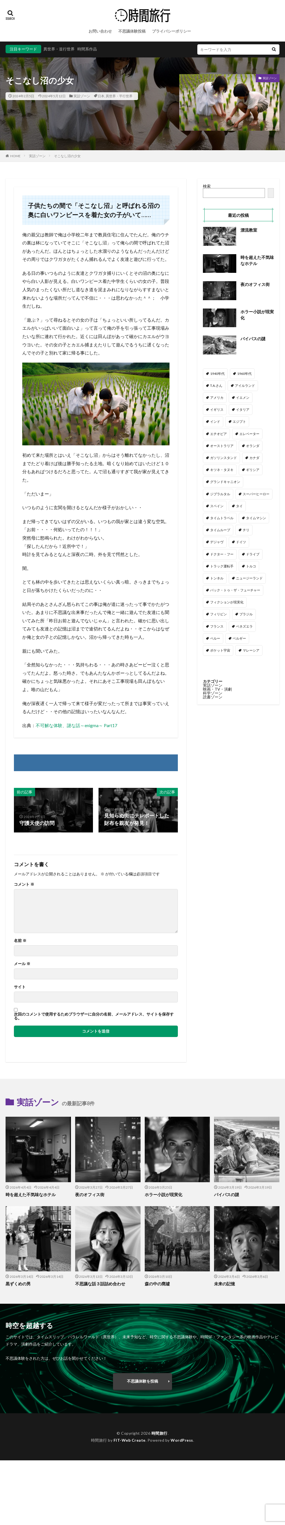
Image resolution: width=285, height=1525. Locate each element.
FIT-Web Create (130, 1440)
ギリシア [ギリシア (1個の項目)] (252, 470)
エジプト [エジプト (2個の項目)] (239, 421)
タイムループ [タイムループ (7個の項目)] (220, 530)
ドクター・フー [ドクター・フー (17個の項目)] (222, 554)
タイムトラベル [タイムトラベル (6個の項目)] (222, 518)
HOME (15, 156)
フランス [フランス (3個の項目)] (216, 626)
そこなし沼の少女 (67, 156)
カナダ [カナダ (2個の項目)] (254, 458)
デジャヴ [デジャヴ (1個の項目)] (216, 542)
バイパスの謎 (253, 338)
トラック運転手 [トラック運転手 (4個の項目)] (222, 566)
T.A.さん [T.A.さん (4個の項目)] (216, 385)
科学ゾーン (212, 693)
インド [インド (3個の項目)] (215, 421)
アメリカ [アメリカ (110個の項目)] (216, 397)
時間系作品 (87, 49)
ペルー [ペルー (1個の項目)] (215, 638)
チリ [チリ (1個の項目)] (246, 530)
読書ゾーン (212, 696)
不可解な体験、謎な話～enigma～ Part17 (76, 725)
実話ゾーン (81, 96)
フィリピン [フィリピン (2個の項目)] (218, 614)
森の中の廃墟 (157, 1283)
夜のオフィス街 (255, 284)
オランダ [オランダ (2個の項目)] (252, 446)
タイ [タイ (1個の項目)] (239, 506)
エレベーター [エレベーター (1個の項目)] (249, 434)
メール (22, 964)
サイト (20, 987)
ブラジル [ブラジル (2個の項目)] (246, 614)
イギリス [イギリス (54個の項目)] (216, 409)
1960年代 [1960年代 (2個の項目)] (244, 373)
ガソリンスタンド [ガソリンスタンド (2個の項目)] (223, 458)
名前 (20, 941)
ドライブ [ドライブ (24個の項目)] (252, 554)
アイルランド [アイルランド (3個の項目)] (245, 385)
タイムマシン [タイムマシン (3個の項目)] (256, 518)
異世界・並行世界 (59, 49)
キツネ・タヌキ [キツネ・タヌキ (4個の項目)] (222, 470)
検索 (207, 186)
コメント (24, 884)
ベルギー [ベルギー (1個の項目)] (239, 638)
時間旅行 (159, 1433)
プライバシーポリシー (171, 31)
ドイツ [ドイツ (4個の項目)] (241, 542)
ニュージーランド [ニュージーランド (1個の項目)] (249, 578)
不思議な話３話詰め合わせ (100, 1283)
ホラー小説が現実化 (257, 314)
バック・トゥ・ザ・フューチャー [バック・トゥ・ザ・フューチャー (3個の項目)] (235, 590)
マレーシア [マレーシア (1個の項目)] (251, 650)
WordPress (182, 1440)
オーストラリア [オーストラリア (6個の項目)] (222, 446)
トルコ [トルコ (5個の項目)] (251, 566)
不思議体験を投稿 (142, 1381)
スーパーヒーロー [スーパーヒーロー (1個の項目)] (256, 494)
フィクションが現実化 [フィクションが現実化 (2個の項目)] (227, 602)
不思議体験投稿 (132, 31)
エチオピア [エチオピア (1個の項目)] (218, 434)
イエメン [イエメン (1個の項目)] (242, 397)
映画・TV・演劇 (217, 689)
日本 (101, 96)
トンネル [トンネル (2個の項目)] (216, 578)
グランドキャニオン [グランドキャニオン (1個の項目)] (225, 482)
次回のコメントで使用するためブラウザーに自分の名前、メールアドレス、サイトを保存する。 (94, 1016)
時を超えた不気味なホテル (257, 260)
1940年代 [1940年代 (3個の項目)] (217, 373)
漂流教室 (248, 229)
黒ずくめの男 (18, 1283)
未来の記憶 (224, 1283)
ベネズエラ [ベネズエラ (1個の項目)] (244, 626)
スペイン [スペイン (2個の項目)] (216, 506)
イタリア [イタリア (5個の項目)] (242, 409)
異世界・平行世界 (119, 96)
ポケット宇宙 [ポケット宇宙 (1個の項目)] (220, 650)
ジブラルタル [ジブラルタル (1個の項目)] (220, 494)
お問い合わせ (100, 31)
